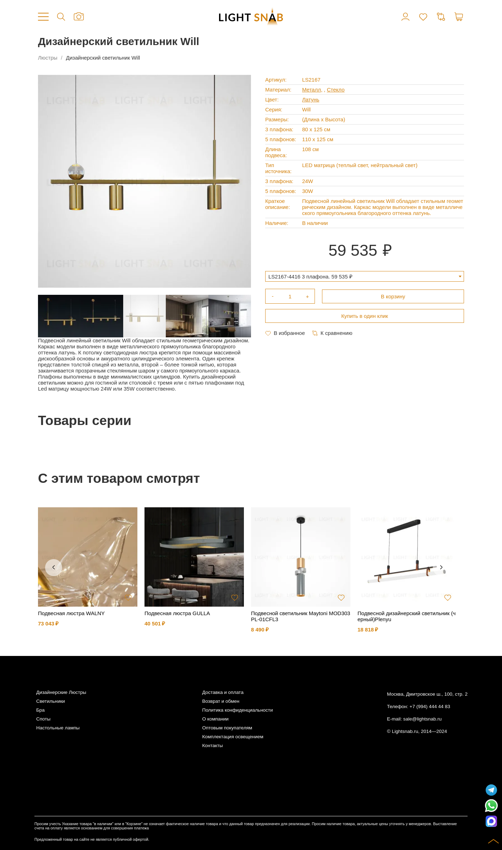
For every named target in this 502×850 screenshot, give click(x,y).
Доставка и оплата (222, 692)
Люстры (48, 58)
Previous (53, 567)
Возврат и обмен (220, 701)
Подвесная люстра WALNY (71, 613)
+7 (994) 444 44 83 (430, 706)
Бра (40, 710)
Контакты (212, 745)
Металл (311, 90)
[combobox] (364, 276)
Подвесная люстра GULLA (177, 613)
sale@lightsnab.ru (422, 719)
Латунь (311, 99)
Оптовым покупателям (227, 727)
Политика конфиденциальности (237, 710)
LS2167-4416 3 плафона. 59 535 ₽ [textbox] (310, 277)
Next (441, 567)
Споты (43, 719)
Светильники (50, 701)
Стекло (336, 90)
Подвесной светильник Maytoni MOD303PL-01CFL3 (300, 616)
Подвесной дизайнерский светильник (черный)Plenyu (406, 616)
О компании (215, 719)
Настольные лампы (58, 727)
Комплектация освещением (232, 736)
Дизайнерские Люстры (61, 692)
